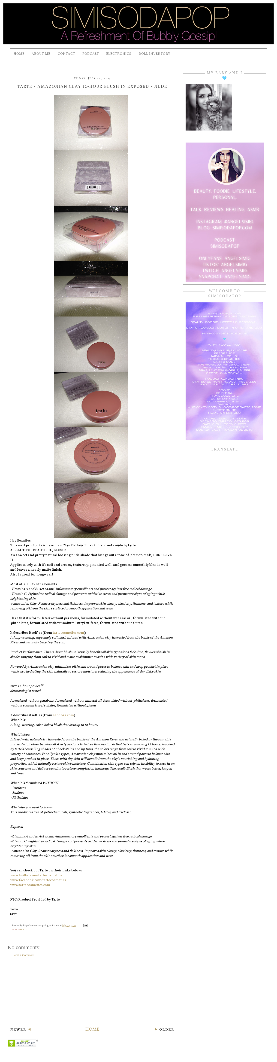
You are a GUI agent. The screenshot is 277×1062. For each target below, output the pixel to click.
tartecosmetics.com (68, 632)
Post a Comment (24, 955)
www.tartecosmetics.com (30, 885)
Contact (66, 54)
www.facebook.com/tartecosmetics (38, 880)
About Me (41, 54)
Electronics (118, 54)
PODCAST (90, 54)
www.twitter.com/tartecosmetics (36, 875)
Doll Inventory (154, 54)
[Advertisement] (92, 992)
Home (19, 54)
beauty (23, 929)
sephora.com (63, 715)
